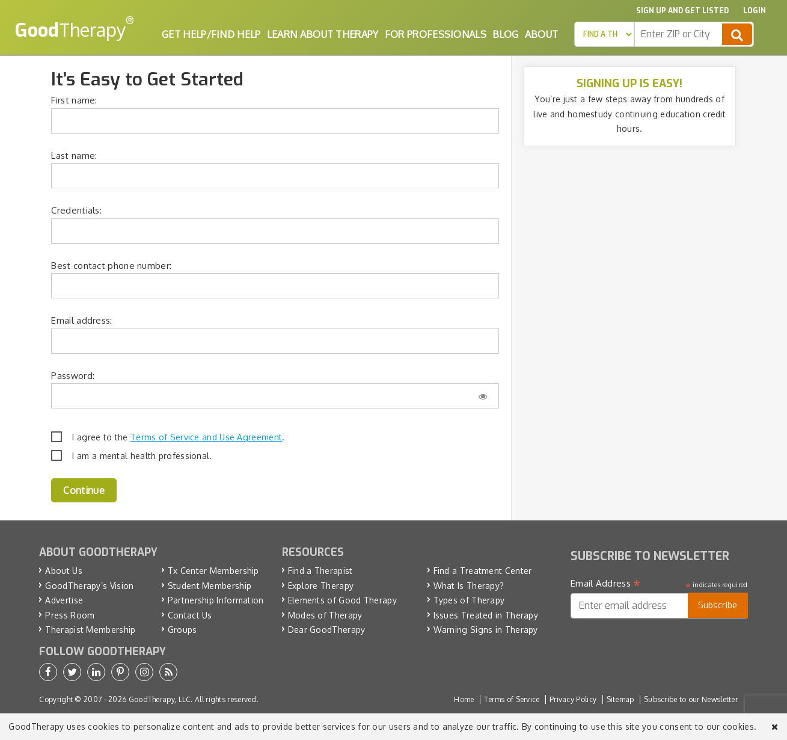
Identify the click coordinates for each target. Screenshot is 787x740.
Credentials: (76, 210)
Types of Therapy (469, 600)
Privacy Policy (573, 699)
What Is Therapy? (468, 586)
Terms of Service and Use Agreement (206, 437)
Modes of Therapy (325, 615)
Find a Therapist (320, 571)
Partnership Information (216, 600)
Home (464, 699)
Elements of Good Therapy (342, 600)
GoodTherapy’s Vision (89, 586)
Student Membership (209, 586)
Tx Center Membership (213, 571)
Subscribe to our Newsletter (691, 699)
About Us (63, 571)
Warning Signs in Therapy (485, 629)
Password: (72, 375)
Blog (505, 34)
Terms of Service (512, 699)
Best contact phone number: (111, 265)
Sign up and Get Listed (682, 11)
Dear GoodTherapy (327, 629)
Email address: (81, 320)
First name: (74, 100)
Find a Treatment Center (482, 571)
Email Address (606, 583)
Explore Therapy (321, 586)
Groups (182, 629)
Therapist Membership (90, 629)
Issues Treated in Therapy (486, 615)
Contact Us (190, 615)
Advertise (64, 600)
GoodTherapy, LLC (160, 699)
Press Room (69, 615)
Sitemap (620, 699)
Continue (83, 490)
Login (754, 11)
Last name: (74, 155)
